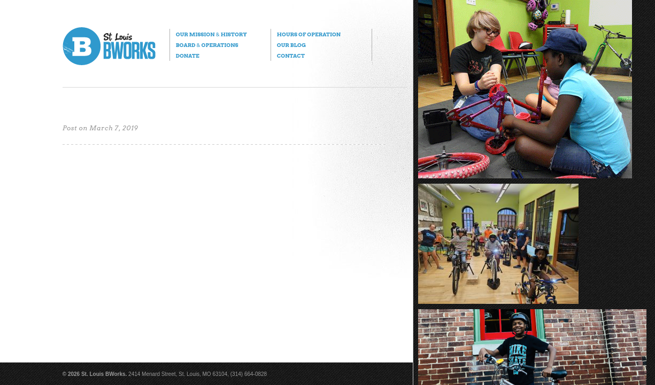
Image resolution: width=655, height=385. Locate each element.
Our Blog (291, 45)
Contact (291, 55)
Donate (187, 55)
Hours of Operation (309, 34)
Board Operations (207, 45)
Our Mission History (211, 34)
